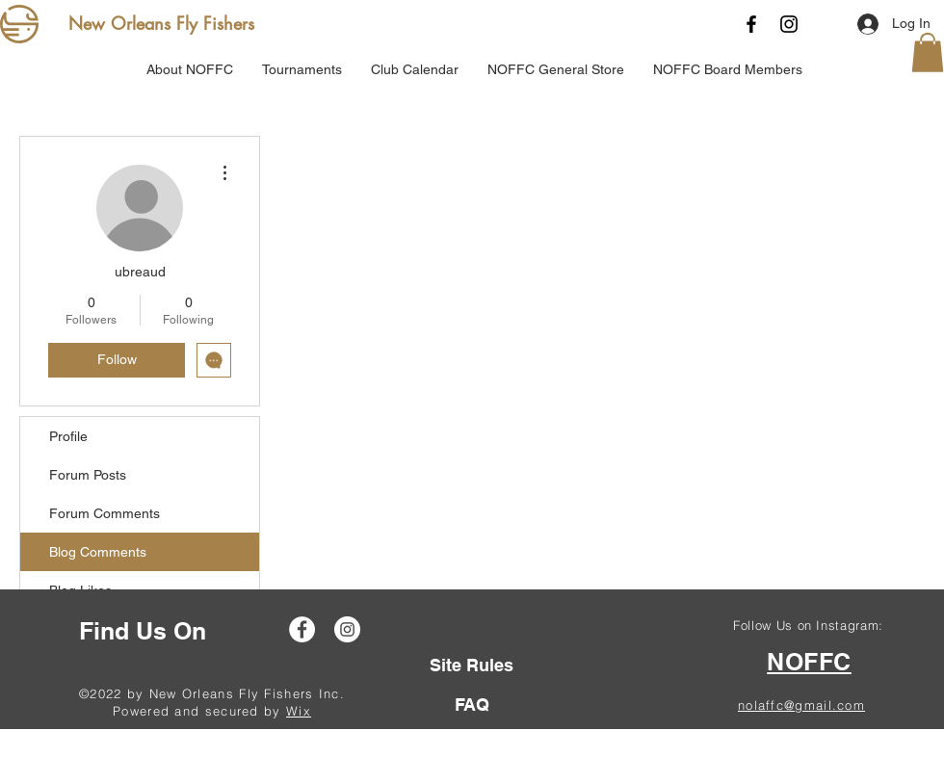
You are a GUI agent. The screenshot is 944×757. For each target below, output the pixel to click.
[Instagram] (788, 24)
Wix (298, 710)
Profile (68, 436)
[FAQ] (472, 704)
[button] (927, 52)
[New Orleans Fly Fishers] (165, 24)
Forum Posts (87, 475)
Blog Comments (97, 552)
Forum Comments (104, 513)
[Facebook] (751, 24)
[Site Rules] (472, 665)
